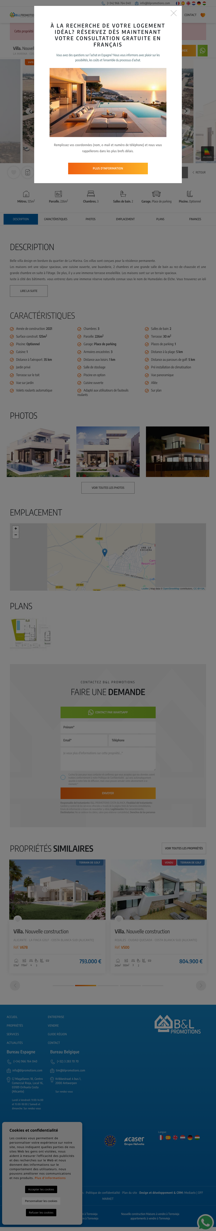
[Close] (174, 13)
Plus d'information (108, 168)
